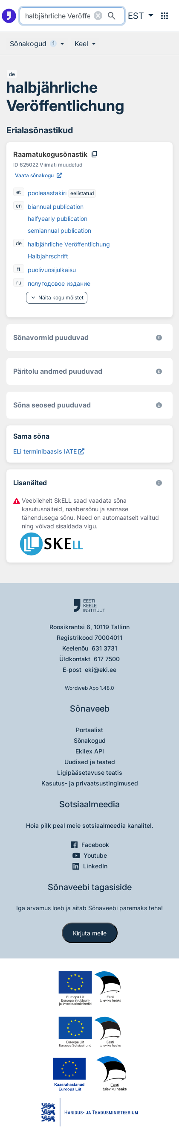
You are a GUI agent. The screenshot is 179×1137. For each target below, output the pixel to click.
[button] (140, 16)
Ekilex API (89, 751)
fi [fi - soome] (18, 269)
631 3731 (104, 648)
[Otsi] (112, 16)
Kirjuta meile (90, 933)
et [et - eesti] (18, 192)
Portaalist (89, 729)
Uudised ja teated (89, 761)
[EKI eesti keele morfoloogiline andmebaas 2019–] (159, 337)
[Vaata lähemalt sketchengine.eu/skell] (159, 482)
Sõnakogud (90, 740)
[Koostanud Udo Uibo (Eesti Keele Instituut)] (159, 371)
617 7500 (107, 658)
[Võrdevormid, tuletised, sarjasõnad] (159, 405)
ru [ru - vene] (18, 282)
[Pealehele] (9, 16)
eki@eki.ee (100, 669)
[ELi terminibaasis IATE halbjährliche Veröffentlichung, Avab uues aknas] (48, 451)
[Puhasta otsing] (98, 16)
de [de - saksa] (12, 74)
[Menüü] (164, 15)
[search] (72, 15)
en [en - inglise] (19, 205)
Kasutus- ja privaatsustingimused (89, 783)
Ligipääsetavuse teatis (89, 772)
